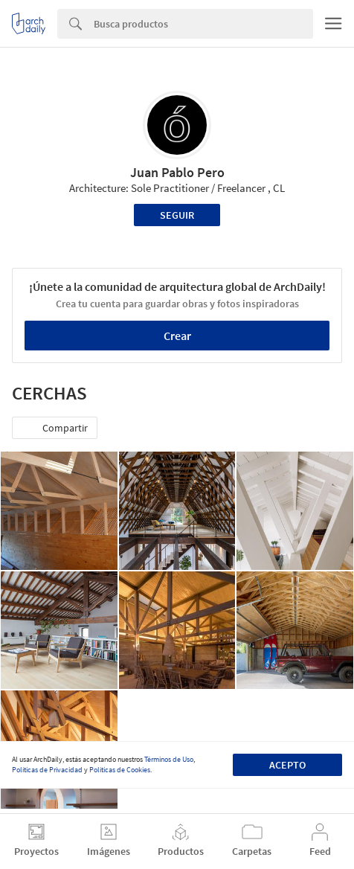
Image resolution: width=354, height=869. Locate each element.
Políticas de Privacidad (47, 770)
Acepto (287, 765)
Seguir (177, 215)
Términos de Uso (168, 759)
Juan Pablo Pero (177, 172)
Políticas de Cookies (119, 770)
